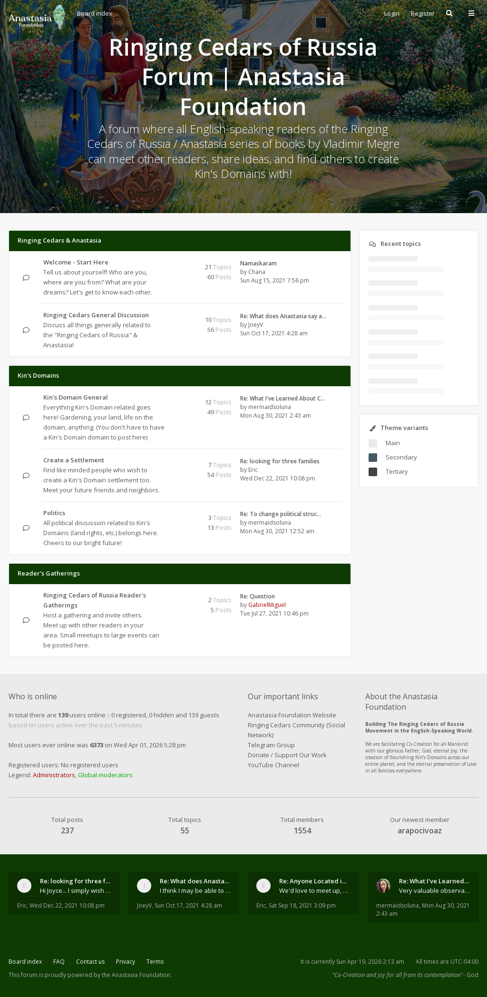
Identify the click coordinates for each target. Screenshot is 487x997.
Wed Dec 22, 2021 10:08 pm (67, 905)
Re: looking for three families (280, 461)
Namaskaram (258, 263)
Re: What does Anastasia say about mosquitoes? (195, 881)
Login (391, 13)
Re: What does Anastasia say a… (283, 316)
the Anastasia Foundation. (137, 975)
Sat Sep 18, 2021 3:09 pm (302, 905)
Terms (155, 962)
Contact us (90, 962)
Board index (25, 962)
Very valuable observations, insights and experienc (434, 890)
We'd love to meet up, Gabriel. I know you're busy (315, 890)
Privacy (125, 962)
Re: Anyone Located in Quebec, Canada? (315, 881)
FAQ (59, 962)
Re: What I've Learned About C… (282, 398)
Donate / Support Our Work (287, 755)
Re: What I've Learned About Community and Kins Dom (434, 881)
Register (423, 13)
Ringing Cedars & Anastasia (59, 240)
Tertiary (397, 471)
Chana (256, 272)
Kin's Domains (38, 375)
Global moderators (105, 775)
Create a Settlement (73, 460)
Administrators (54, 775)
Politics (54, 512)
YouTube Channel (273, 765)
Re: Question (257, 596)
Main (393, 443)
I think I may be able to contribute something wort (195, 890)
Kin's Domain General (75, 397)
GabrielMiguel (267, 605)
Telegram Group (271, 745)
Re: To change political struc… (280, 514)
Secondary (401, 457)
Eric (253, 470)
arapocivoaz (420, 830)
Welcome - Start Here (75, 262)
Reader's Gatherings (49, 573)
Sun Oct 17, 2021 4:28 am (188, 905)
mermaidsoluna (269, 407)
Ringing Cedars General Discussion (96, 315)
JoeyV (255, 325)
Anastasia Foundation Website (292, 715)
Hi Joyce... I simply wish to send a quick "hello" (75, 890)
